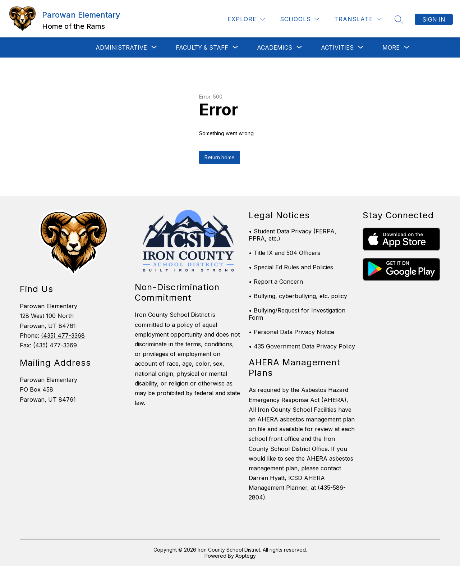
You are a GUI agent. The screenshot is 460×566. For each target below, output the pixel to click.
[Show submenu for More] (391, 47)
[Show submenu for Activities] (337, 47)
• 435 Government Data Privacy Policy (302, 346)
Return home (219, 157)
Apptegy (245, 556)
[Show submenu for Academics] (274, 47)
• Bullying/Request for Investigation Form (297, 314)
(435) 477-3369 (55, 345)
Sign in (433, 19)
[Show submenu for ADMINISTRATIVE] (121, 47)
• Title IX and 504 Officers (284, 252)
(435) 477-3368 (63, 335)
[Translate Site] (357, 19)
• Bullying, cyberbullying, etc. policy (298, 296)
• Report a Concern (276, 281)
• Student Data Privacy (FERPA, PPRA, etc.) (292, 235)
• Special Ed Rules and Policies (291, 267)
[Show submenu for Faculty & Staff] (202, 47)
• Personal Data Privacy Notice (291, 332)
